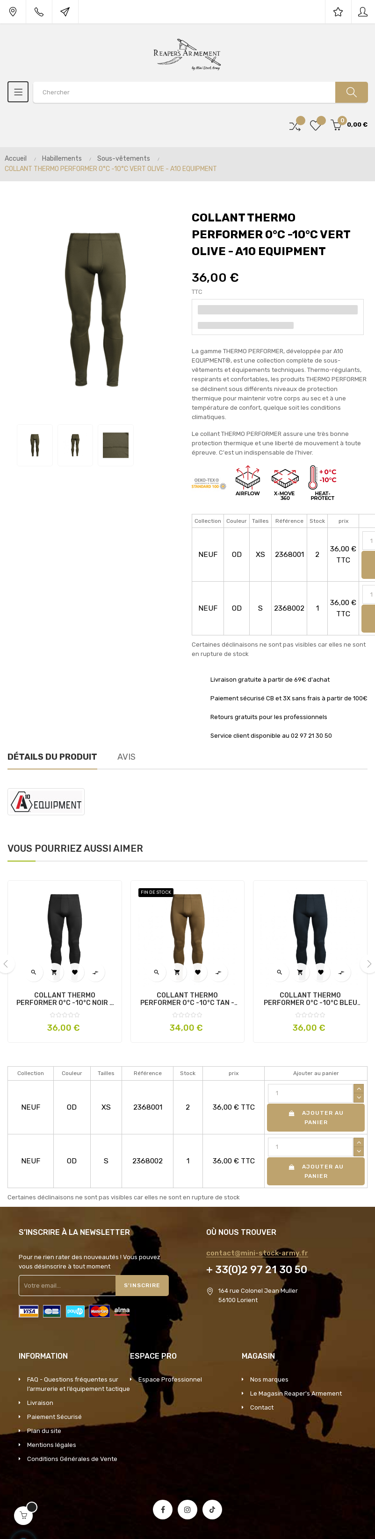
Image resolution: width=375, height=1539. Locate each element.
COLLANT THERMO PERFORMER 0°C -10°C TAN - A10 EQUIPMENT (187, 999)
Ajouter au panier (315, 1118)
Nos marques (269, 1379)
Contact (262, 1407)
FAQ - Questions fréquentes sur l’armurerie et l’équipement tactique (78, 1384)
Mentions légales (51, 1444)
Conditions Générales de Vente (72, 1458)
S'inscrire (142, 1285)
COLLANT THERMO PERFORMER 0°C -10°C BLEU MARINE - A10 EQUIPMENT (310, 999)
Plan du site (44, 1430)
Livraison (40, 1402)
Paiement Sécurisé (54, 1416)
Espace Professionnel (170, 1379)
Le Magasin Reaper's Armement (296, 1393)
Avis (126, 757)
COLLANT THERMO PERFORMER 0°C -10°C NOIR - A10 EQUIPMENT (64, 999)
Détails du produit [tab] (52, 757)
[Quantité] (310, 1093)
